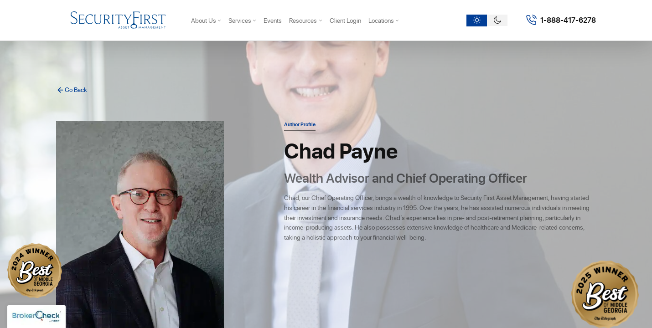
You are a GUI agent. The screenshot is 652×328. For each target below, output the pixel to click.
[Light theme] (476, 20)
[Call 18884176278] (561, 20)
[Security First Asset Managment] (118, 20)
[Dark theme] (497, 20)
